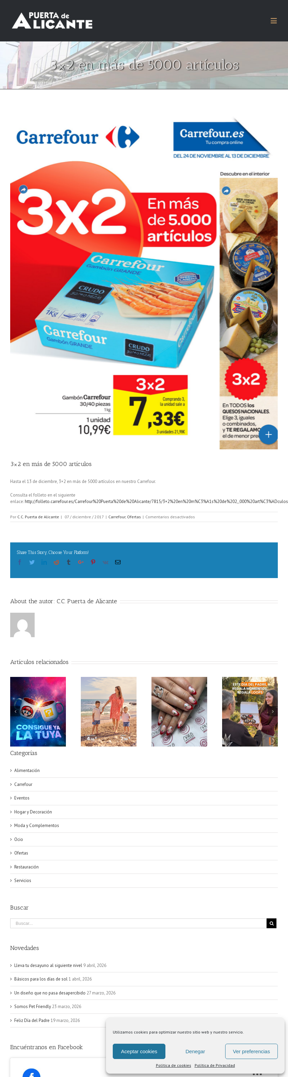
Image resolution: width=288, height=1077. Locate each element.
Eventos (22, 798)
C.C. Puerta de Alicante (38, 516)
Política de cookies (173, 1065)
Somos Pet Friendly (32, 1006)
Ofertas (134, 516)
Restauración (26, 867)
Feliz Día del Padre (32, 1020)
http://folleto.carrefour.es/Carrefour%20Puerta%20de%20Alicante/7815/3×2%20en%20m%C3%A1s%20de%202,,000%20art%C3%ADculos (156, 501)
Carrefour (116, 516)
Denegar (195, 1051)
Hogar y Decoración (33, 812)
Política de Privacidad (215, 1065)
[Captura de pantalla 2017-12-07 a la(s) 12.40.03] (144, 280)
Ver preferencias (251, 1051)
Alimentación (27, 770)
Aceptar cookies (139, 1051)
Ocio (18, 839)
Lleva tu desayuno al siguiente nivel (48, 965)
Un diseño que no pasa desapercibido (50, 993)
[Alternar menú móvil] (274, 20)
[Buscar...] (138, 923)
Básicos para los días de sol (41, 979)
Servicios (22, 880)
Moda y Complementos (36, 825)
